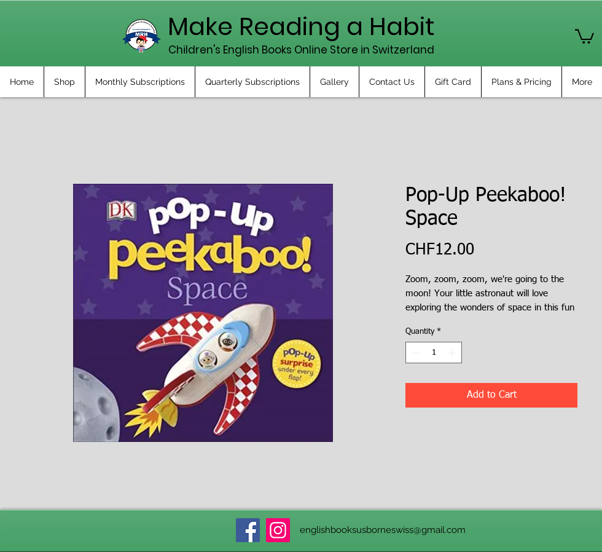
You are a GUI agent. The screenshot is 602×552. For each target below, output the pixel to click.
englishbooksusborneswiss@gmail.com (383, 529)
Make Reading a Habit (301, 26)
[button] (584, 36)
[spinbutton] (434, 352)
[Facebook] (248, 530)
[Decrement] (414, 352)
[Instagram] (278, 530)
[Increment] (453, 352)
